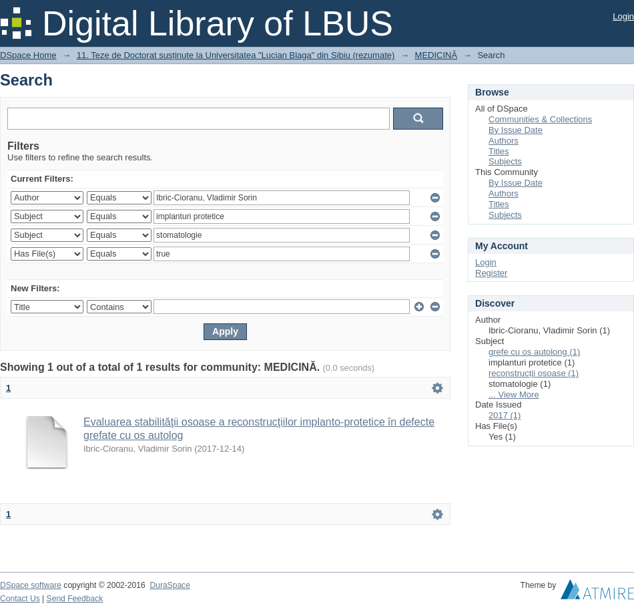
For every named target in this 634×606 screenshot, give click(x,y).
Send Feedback (75, 598)
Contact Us (20, 598)
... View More (514, 395)
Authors (504, 141)
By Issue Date (516, 130)
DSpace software (30, 585)
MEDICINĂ (436, 55)
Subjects (505, 161)
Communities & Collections (540, 119)
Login (623, 16)
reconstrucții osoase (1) (534, 373)
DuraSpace (169, 585)
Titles (499, 151)
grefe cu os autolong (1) (534, 352)
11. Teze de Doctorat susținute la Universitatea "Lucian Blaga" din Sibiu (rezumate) (236, 55)
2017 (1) (505, 415)
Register (491, 273)
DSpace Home (28, 55)
